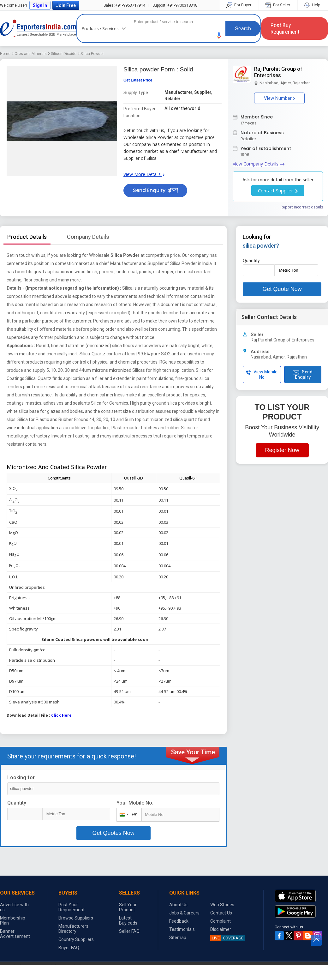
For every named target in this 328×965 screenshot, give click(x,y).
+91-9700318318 (174, 5)
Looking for (21, 778)
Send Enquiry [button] (155, 190)
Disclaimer (220, 929)
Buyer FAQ (68, 947)
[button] (219, 35)
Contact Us (221, 912)
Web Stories (222, 904)
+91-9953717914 (124, 5)
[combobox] (127, 814)
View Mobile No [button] (261, 374)
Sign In (40, 5)
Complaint (220, 921)
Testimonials (182, 929)
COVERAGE (226, 938)
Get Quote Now (282, 289)
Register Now (282, 450)
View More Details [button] (143, 174)
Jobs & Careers (184, 912)
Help (312, 5)
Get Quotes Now (113, 833)
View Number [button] (279, 98)
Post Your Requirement (71, 907)
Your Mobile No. (134, 803)
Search (243, 28)
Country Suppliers (76, 939)
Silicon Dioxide (63, 53)
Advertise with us (14, 907)
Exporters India (38, 28)
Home (5, 53)
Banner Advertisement (15, 934)
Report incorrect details (302, 207)
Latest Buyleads (128, 920)
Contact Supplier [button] (278, 190)
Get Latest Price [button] (137, 80)
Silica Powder (92, 53)
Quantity (16, 803)
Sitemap (177, 937)
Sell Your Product (128, 907)
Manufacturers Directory (73, 929)
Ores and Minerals (31, 53)
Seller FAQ (129, 931)
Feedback (178, 921)
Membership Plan (12, 920)
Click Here (61, 715)
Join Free (66, 5)
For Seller (278, 5)
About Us (178, 904)
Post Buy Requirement (285, 28)
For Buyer (239, 5)
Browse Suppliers (75, 917)
